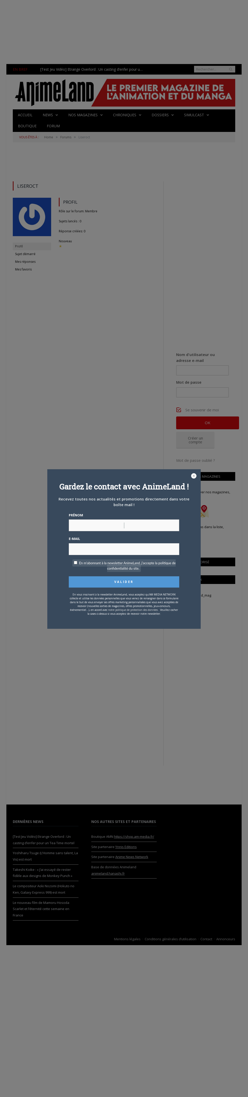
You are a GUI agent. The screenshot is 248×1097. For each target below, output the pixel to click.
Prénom (76, 515)
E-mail (74, 538)
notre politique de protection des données (133, 610)
